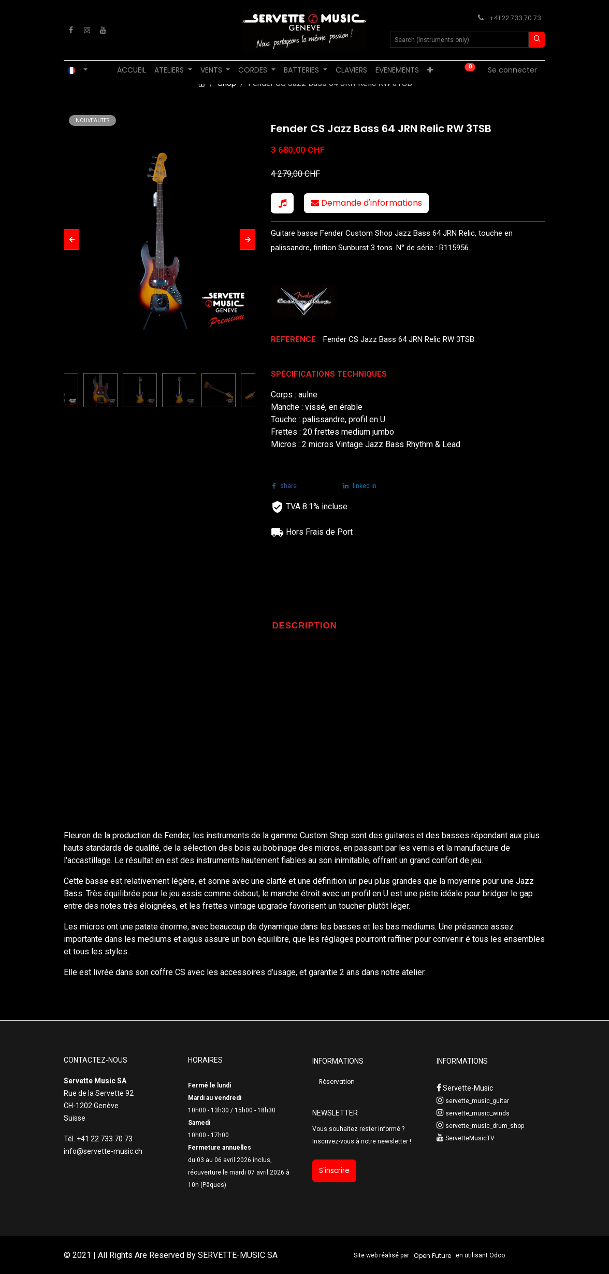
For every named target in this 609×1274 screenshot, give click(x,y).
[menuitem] (131, 70)
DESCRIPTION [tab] (304, 626)
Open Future (432, 1255)
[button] (71, 239)
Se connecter (512, 70)
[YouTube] (103, 30)
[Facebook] (71, 30)
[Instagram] (87, 30)
